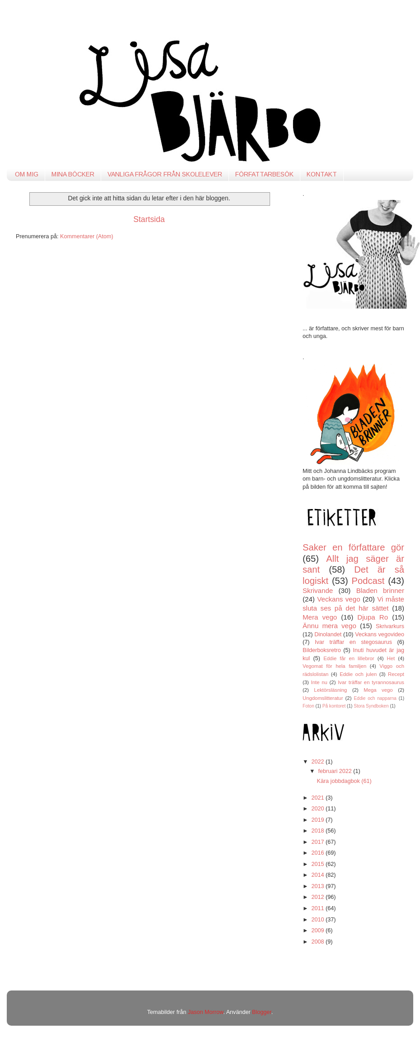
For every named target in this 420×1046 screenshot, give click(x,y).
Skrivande (318, 590)
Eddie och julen (358, 674)
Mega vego (378, 690)
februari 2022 (336, 771)
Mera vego (320, 617)
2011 (318, 908)
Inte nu (319, 682)
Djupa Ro (372, 617)
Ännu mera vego (329, 625)
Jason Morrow (205, 1012)
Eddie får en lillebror (348, 658)
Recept (396, 674)
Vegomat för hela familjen (334, 666)
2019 (318, 820)
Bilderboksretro (322, 650)
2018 (318, 831)
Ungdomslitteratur (323, 698)
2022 (318, 762)
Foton (308, 706)
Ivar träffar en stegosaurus (353, 642)
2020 (318, 808)
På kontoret (334, 706)
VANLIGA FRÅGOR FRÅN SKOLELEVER (164, 174)
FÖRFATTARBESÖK (264, 174)
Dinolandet (327, 634)
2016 (318, 853)
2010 (318, 919)
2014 (318, 875)
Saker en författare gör (353, 547)
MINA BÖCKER (72, 174)
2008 (318, 942)
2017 (318, 842)
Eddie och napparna (375, 698)
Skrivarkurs (390, 626)
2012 (318, 897)
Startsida (149, 219)
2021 (318, 798)
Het (391, 658)
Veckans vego (338, 599)
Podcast (368, 581)
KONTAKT (322, 174)
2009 (318, 930)
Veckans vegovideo (379, 634)
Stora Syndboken (371, 706)
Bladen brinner (380, 590)
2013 (318, 886)
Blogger (261, 1012)
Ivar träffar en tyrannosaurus (371, 682)
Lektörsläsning (330, 690)
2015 (318, 864)
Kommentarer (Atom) (86, 236)
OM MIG (26, 174)
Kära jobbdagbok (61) (344, 781)
